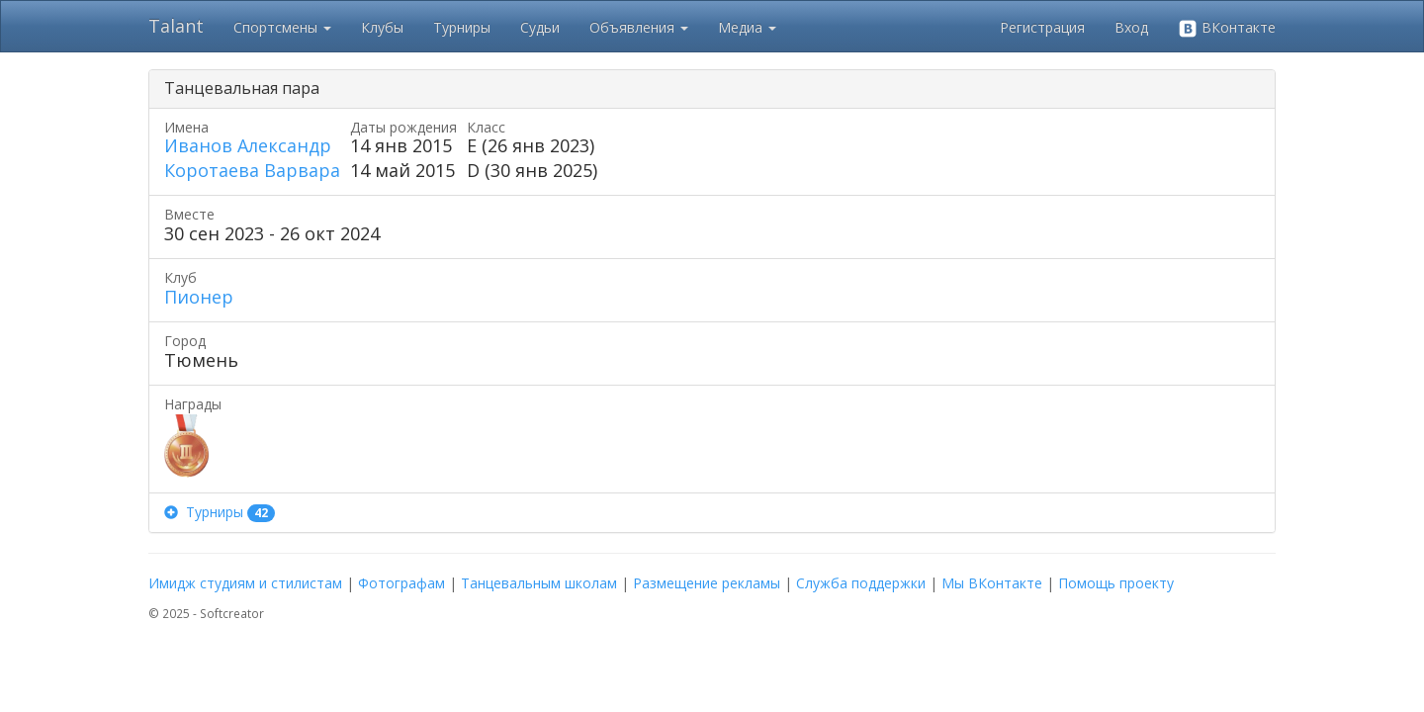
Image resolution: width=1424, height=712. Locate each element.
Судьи (540, 27)
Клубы (382, 27)
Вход (1131, 27)
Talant (176, 26)
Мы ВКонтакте (991, 583)
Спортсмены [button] (282, 27)
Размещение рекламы (706, 583)
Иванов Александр (247, 145)
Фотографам (401, 583)
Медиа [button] (747, 27)
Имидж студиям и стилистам (245, 583)
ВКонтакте (1227, 28)
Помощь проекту (1116, 583)
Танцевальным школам (539, 583)
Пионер (198, 297)
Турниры (461, 27)
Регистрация (1042, 27)
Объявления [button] (638, 27)
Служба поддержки (861, 583)
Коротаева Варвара (252, 170)
